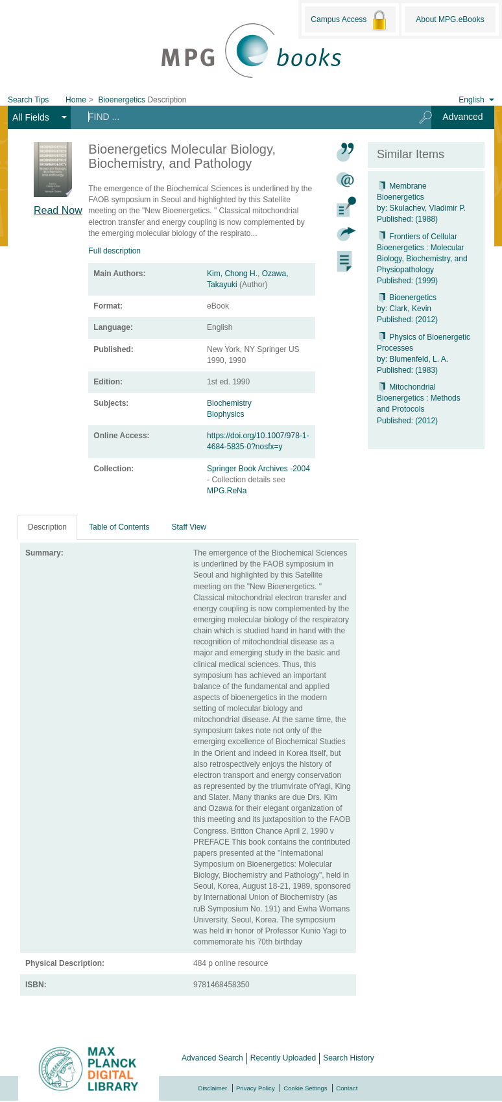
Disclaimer (213, 1088)
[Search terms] (240, 117)
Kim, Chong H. (232, 273)
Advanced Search (212, 1057)
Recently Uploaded (283, 1057)
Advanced (462, 116)
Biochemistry (229, 403)
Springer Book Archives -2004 (258, 468)
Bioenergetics (406, 297)
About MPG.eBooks (450, 19)
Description (47, 527)
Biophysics (225, 414)
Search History (348, 1057)
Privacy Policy (255, 1088)
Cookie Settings (305, 1088)
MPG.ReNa (226, 490)
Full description (114, 250)
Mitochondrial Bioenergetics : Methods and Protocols (418, 398)
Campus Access (350, 20)
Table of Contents (119, 527)
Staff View (188, 527)
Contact (346, 1088)
